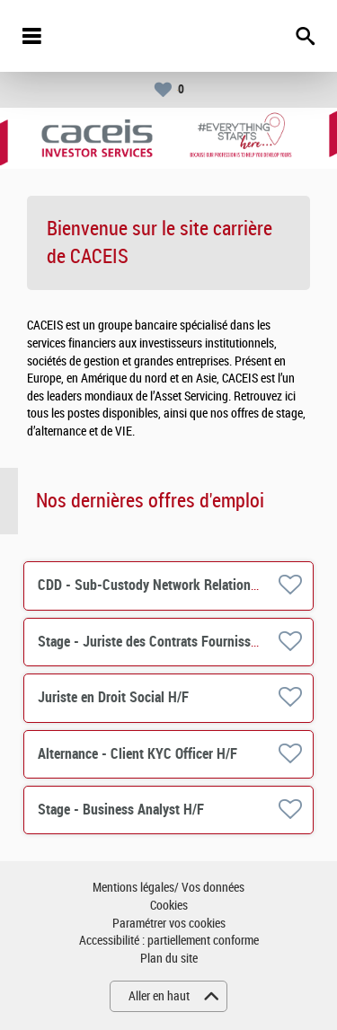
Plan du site (169, 958)
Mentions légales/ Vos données (168, 887)
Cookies (169, 905)
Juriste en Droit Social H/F (113, 697)
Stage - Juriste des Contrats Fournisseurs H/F (168, 641)
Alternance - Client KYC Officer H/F (137, 753)
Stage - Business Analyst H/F (121, 809)
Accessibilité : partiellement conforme (169, 940)
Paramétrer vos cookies (169, 923)
